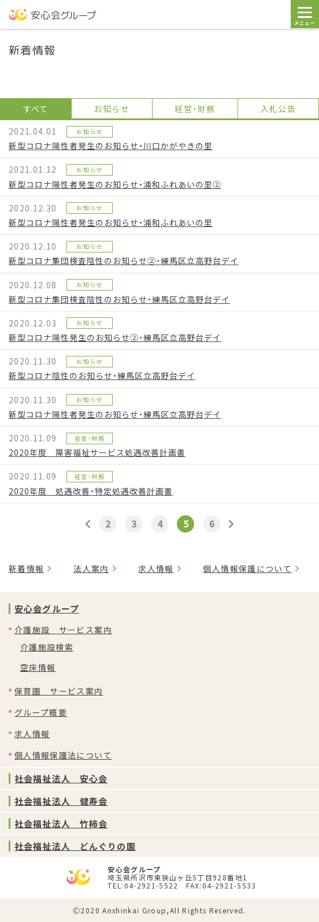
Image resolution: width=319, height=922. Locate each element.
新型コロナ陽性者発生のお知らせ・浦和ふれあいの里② (115, 184)
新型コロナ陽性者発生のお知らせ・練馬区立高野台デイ (115, 414)
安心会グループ (46, 609)
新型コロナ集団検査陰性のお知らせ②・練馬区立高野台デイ (124, 260)
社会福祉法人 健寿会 (60, 801)
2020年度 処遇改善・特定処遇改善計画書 (91, 491)
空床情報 (37, 667)
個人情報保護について (247, 568)
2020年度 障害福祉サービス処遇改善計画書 (97, 452)
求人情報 (155, 568)
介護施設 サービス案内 (63, 629)
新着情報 (26, 568)
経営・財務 (195, 108)
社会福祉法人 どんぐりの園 (75, 846)
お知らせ (111, 108)
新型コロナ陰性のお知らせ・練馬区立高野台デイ (102, 375)
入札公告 (278, 108)
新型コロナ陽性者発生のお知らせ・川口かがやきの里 (111, 145)
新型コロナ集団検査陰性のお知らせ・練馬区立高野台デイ (119, 299)
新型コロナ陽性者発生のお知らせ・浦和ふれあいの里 (111, 222)
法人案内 (91, 568)
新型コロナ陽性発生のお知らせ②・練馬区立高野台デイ (115, 337)
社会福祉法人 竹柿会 (60, 823)
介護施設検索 (46, 647)
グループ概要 (40, 712)
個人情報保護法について (63, 755)
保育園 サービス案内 (58, 691)
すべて (36, 108)
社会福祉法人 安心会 (60, 778)
